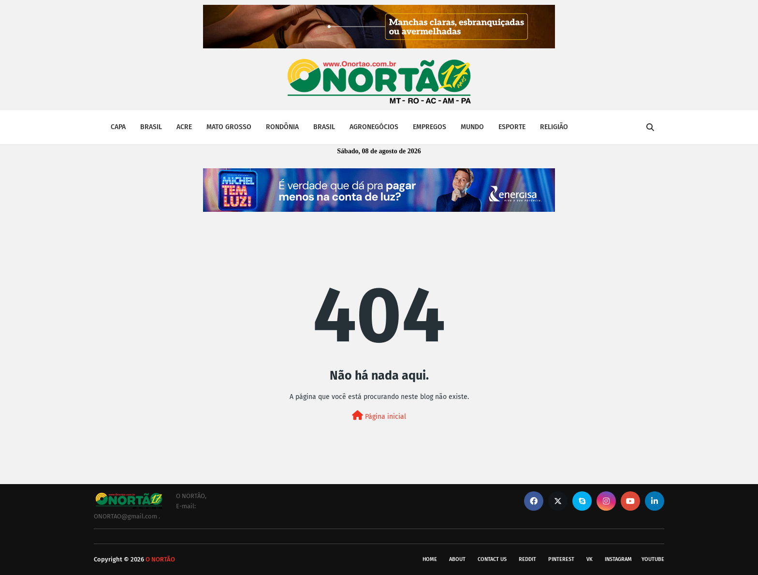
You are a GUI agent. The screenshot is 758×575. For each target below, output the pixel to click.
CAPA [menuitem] (118, 127)
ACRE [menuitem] (184, 127)
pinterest (561, 559)
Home (430, 559)
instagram (618, 559)
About (457, 559)
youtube (652, 559)
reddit (527, 559)
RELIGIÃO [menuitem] (554, 127)
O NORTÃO (160, 559)
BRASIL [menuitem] (151, 127)
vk (589, 559)
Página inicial (379, 416)
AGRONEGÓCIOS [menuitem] (374, 127)
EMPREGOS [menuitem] (429, 127)
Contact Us (492, 559)
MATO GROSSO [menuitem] (228, 127)
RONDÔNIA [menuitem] (282, 127)
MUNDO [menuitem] (472, 127)
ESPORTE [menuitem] (511, 127)
